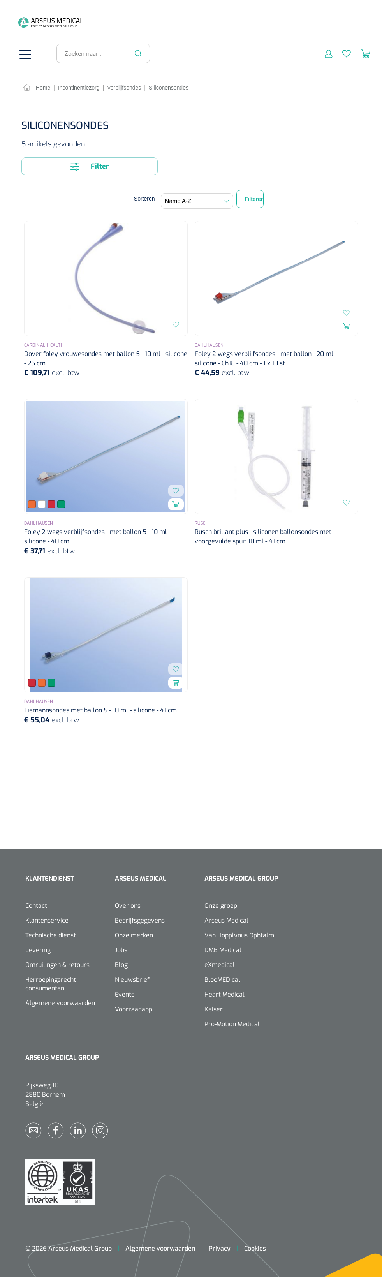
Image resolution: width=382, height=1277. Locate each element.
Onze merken (134, 934)
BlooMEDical (222, 978)
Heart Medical (224, 993)
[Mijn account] (324, 51)
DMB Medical (222, 948)
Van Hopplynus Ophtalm (239, 934)
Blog (121, 963)
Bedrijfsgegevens (140, 919)
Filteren (254, 197)
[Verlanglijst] (342, 51)
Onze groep (220, 904)
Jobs (121, 948)
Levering (38, 948)
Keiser (213, 1008)
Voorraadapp (133, 1008)
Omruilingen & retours (57, 963)
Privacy (220, 1247)
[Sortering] (197, 199)
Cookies (255, 1247)
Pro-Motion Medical (232, 1022)
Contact (36, 904)
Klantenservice (47, 919)
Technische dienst (50, 934)
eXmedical (219, 963)
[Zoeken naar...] (100, 51)
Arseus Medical (226, 919)
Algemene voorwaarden (60, 1001)
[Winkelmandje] (360, 51)
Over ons (128, 904)
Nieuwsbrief (132, 978)
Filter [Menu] (89, 164)
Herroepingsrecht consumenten (50, 982)
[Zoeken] (138, 51)
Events (124, 993)
